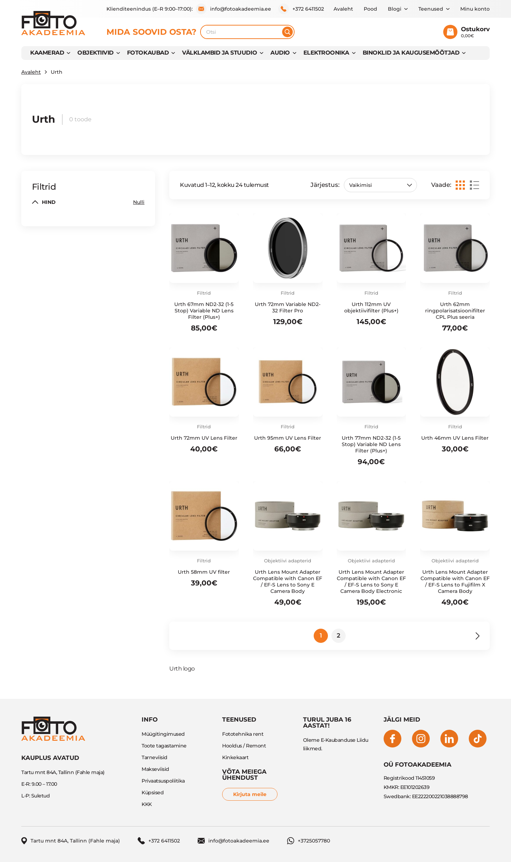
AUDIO (280, 52)
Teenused (430, 9)
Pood (370, 9)
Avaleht (343, 9)
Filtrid (204, 293)
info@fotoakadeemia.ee (233, 9)
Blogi (394, 9)
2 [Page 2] (338, 635)
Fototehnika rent (242, 734)
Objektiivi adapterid (287, 560)
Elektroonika (326, 52)
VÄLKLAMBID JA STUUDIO (219, 52)
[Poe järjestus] (380, 185)
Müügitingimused (163, 734)
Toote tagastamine (164, 746)
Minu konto (475, 9)
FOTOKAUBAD (148, 52)
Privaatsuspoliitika (163, 781)
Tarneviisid (154, 757)
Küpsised (153, 792)
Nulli (138, 202)
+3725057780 (308, 840)
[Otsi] (287, 32)
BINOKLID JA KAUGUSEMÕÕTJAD (411, 52)
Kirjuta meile (250, 794)
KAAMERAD (47, 52)
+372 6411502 (301, 9)
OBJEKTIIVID (95, 52)
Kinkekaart (235, 757)
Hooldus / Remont (244, 746)
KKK (147, 804)
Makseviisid (155, 769)
